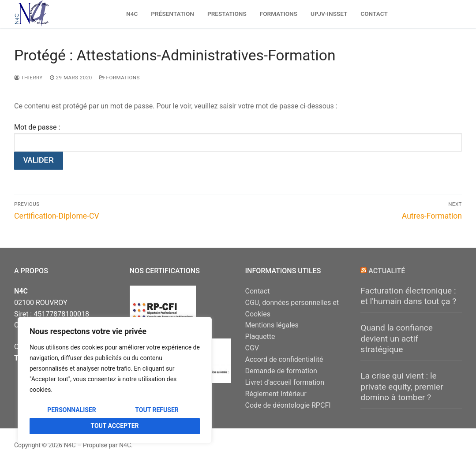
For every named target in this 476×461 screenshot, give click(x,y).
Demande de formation (281, 371)
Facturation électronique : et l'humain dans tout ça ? (408, 296)
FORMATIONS (119, 77)
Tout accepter (114, 425)
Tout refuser (156, 409)
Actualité (386, 271)
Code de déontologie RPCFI (288, 405)
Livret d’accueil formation (285, 382)
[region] (115, 380)
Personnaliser (71, 409)
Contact (257, 291)
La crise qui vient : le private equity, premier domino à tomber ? (401, 386)
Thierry (28, 77)
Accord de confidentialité (284, 359)
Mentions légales (272, 325)
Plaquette (260, 336)
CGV (252, 348)
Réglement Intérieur (276, 394)
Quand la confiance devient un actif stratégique (396, 338)
